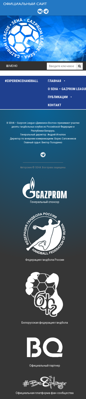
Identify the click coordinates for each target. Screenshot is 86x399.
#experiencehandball (21, 81)
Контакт (54, 105)
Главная (54, 81)
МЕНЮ (11, 66)
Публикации (58, 97)
